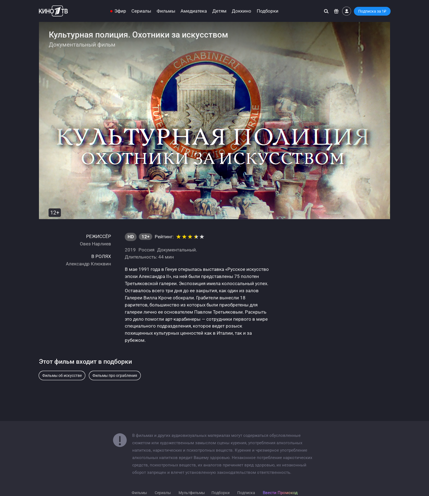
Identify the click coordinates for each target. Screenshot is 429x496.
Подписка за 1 (372, 11)
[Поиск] (326, 11)
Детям (219, 11)
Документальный (176, 250)
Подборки (267, 11)
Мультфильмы (192, 493)
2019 (130, 250)
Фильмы (166, 11)
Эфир (120, 11)
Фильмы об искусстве (62, 375)
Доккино (241, 11)
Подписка (246, 493)
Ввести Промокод (280, 492)
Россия (146, 250)
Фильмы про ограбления (114, 375)
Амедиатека (193, 11)
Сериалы (141, 11)
